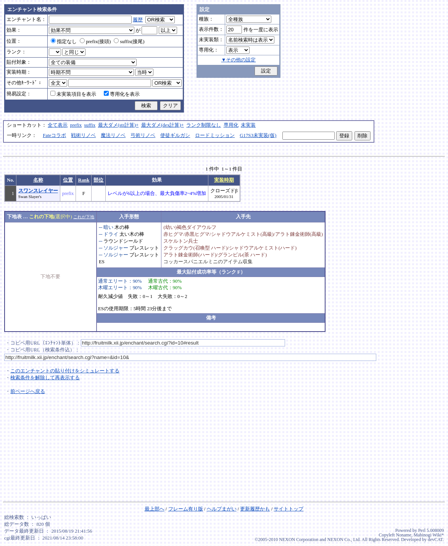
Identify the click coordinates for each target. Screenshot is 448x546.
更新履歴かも (255, 509)
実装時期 (224, 180)
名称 (38, 180)
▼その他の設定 (238, 60)
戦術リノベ (83, 135)
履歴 (138, 20)
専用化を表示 (122, 94)
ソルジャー (115, 248)
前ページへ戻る (27, 391)
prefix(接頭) (95, 41)
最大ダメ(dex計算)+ (162, 125)
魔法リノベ (113, 135)
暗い (108, 227)
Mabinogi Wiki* (429, 535)
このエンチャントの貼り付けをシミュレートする (64, 371)
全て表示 (58, 125)
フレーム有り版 (185, 509)
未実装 (248, 125)
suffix (90, 125)
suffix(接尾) (129, 41)
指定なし (64, 41)
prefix (76, 125)
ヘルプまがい (222, 509)
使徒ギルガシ (175, 135)
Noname (403, 535)
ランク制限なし (203, 125)
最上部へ (154, 509)
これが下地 (83, 216)
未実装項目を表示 (73, 94)
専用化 (231, 125)
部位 (98, 180)
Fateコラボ (54, 135)
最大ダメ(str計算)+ (118, 125)
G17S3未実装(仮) (258, 135)
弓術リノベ (143, 135)
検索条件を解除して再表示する (45, 377)
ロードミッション (215, 135)
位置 (68, 180)
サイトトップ (288, 509)
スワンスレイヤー (38, 190)
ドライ (110, 234)
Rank (83, 180)
